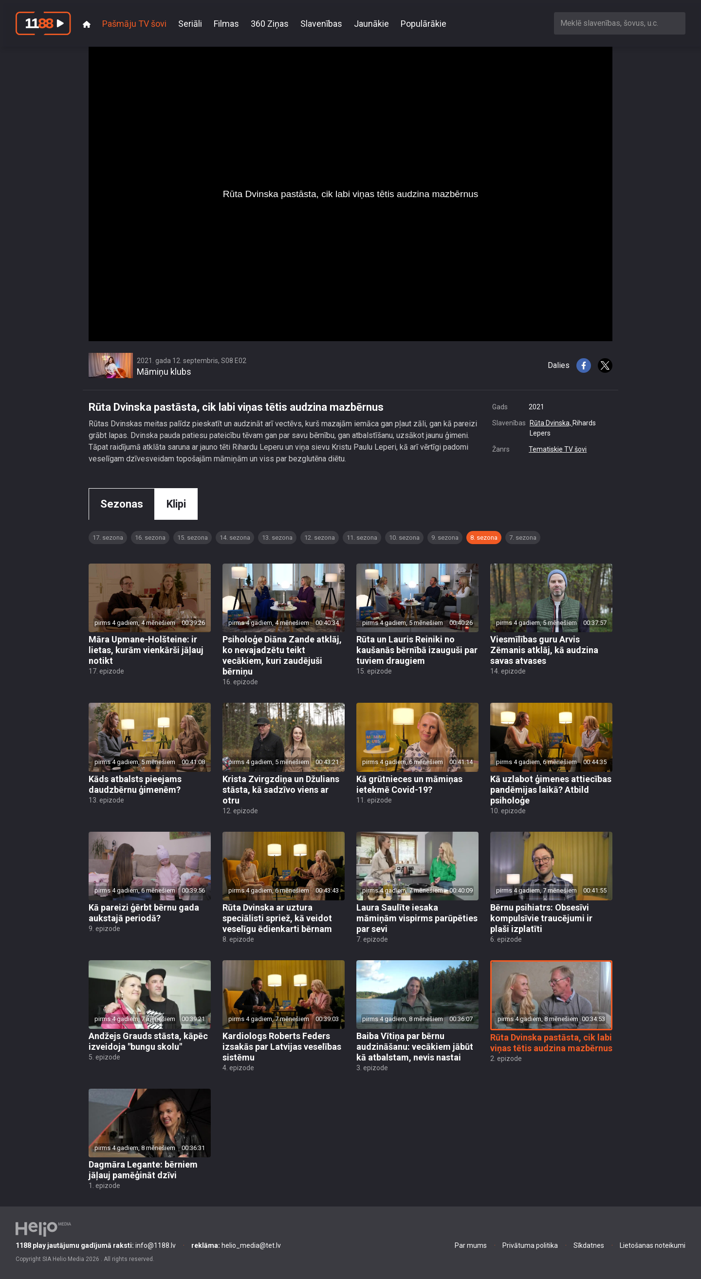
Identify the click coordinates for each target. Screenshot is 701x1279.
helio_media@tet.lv (236, 1245)
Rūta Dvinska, (551, 423)
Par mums (471, 1245)
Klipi (176, 504)
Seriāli (190, 23)
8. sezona (484, 537)
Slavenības (321, 23)
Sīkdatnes (588, 1245)
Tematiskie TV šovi (558, 449)
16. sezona (150, 537)
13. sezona (277, 537)
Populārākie (423, 23)
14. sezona (235, 537)
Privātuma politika (530, 1245)
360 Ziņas (270, 23)
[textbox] (619, 23)
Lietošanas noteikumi (652, 1245)
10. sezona (404, 537)
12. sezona (319, 537)
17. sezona (107, 537)
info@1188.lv (96, 1245)
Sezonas (121, 504)
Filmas (226, 23)
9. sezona (445, 537)
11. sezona (362, 537)
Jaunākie (371, 23)
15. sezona (192, 537)
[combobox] (619, 23)
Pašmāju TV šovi (134, 23)
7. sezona (522, 537)
